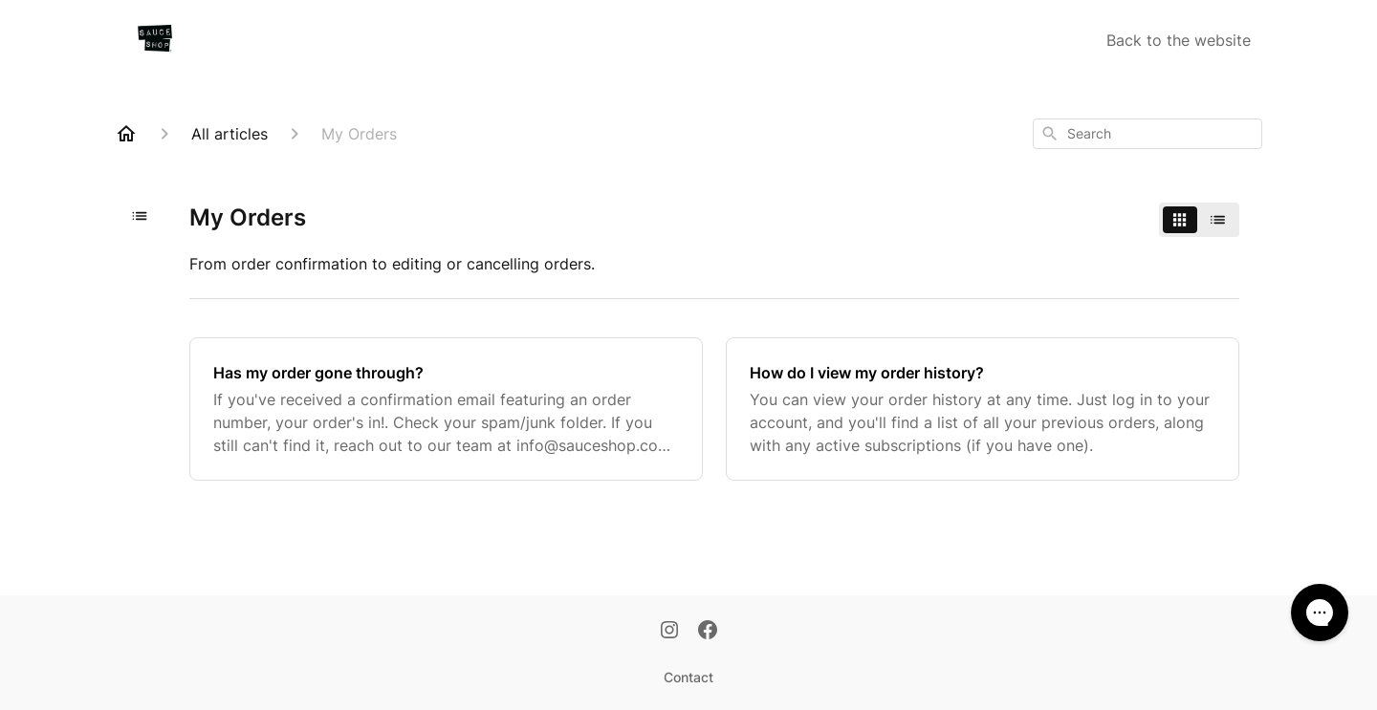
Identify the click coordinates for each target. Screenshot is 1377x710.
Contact (688, 677)
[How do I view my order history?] (982, 409)
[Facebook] (707, 631)
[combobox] (1147, 133)
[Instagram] (669, 631)
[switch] (1199, 220)
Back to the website (1178, 40)
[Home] (126, 133)
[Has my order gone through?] (446, 409)
